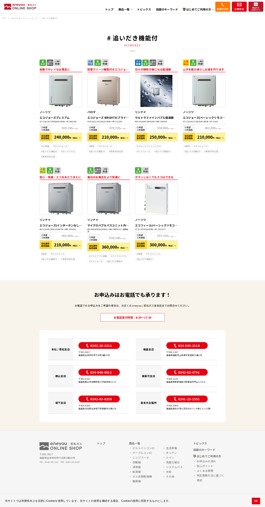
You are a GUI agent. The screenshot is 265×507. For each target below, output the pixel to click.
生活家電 (171, 448)
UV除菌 (45, 146)
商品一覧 (134, 443)
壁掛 (92, 146)
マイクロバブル (119, 256)
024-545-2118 (187, 345)
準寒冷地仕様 (48, 156)
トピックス (144, 9)
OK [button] (256, 501)
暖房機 (136, 481)
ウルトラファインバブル (149, 146)
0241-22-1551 (187, 399)
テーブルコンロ (142, 453)
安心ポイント (205, 466)
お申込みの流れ (206, 461)
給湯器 (136, 472)
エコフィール (154, 253)
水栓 (169, 472)
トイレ (170, 457)
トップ (109, 9)
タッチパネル (69, 151)
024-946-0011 (99, 372)
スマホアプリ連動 (98, 256)
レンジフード (140, 457)
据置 (140, 253)
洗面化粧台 (173, 462)
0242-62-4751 (187, 372)
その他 (170, 476)
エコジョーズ (61, 146)
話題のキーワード (167, 9)
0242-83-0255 (99, 399)
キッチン (171, 453)
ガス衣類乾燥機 (142, 476)
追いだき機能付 (49, 151)
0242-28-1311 (99, 345)
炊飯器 (136, 462)
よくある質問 (205, 471)
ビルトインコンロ (143, 448)
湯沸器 (136, 467)
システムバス (174, 467)
